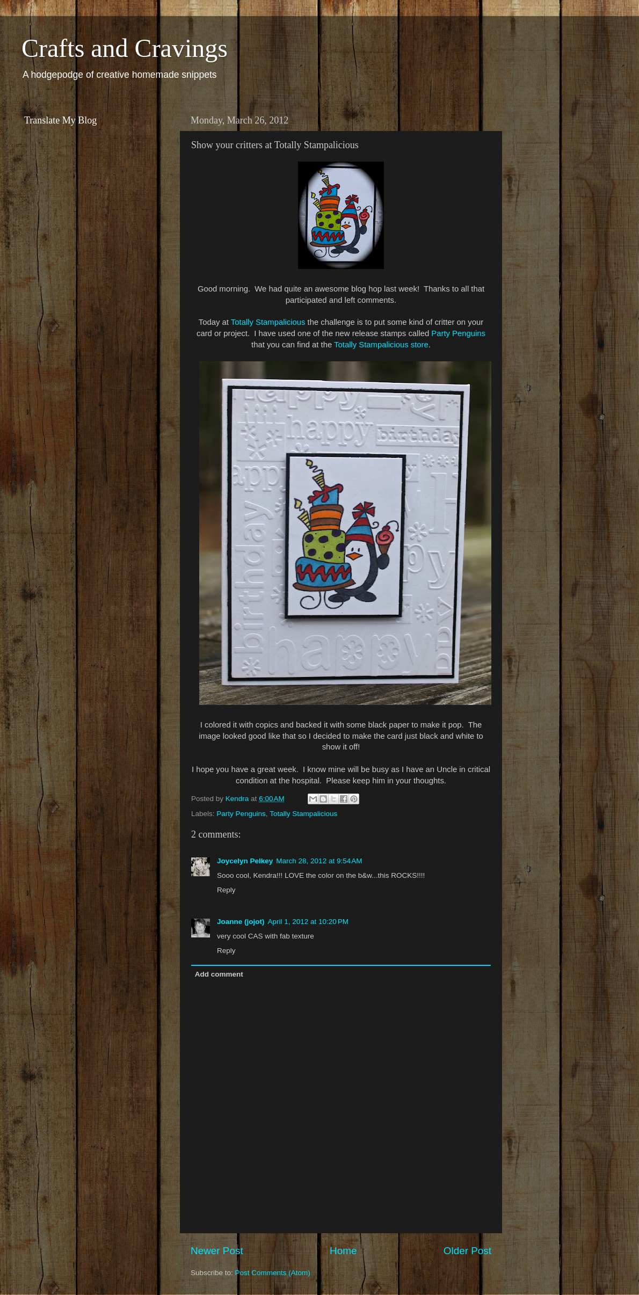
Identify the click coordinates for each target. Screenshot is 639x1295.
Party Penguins (458, 333)
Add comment (219, 974)
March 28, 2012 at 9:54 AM (319, 861)
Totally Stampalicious (268, 322)
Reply (226, 890)
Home (343, 1250)
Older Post (467, 1250)
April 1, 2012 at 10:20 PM (308, 922)
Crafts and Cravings (124, 48)
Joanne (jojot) (241, 922)
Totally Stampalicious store (381, 344)
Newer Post (217, 1250)
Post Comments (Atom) (272, 1273)
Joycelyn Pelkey (245, 861)
